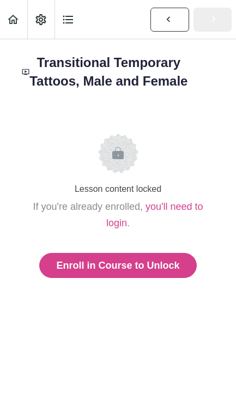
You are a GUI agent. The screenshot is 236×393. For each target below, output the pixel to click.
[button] (13, 19)
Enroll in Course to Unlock (117, 265)
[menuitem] (41, 19)
